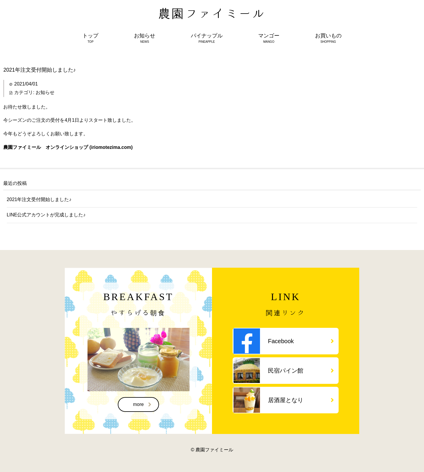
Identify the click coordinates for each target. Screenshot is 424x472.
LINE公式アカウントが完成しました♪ (46, 214)
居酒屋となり (301, 400)
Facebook (301, 341)
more (142, 404)
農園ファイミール (212, 13)
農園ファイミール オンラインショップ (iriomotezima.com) (67, 147)
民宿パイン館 (301, 370)
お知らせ (45, 92)
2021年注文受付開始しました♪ (39, 199)
